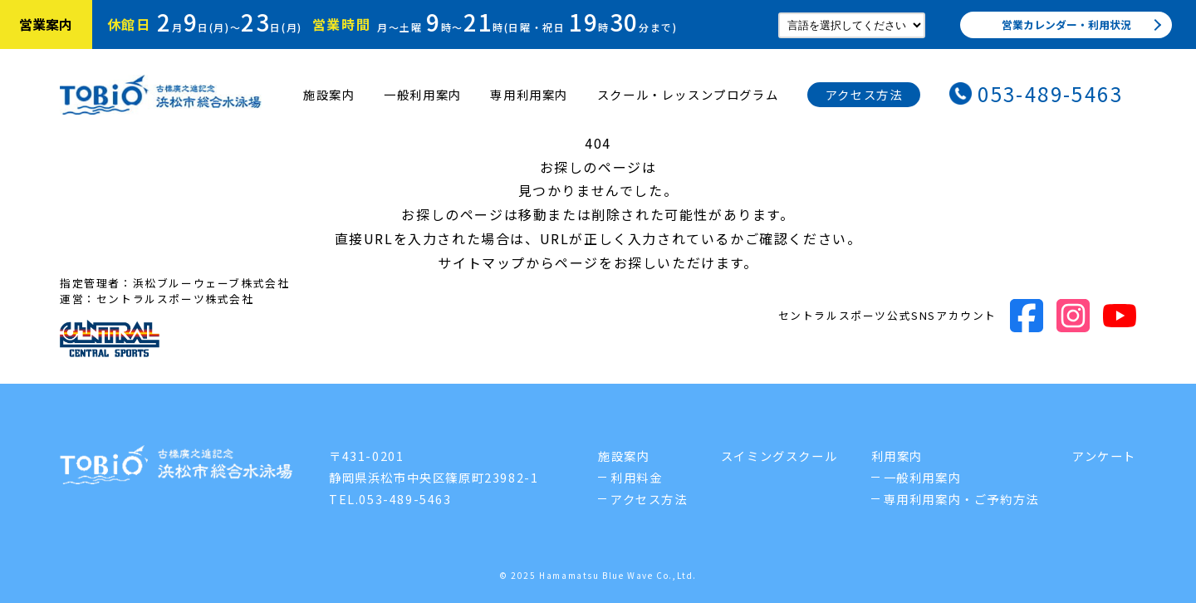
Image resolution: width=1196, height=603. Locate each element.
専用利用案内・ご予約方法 (961, 498)
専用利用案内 (529, 94)
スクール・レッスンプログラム (687, 94)
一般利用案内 (423, 94)
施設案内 (329, 94)
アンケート (1104, 455)
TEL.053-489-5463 (390, 498)
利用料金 (636, 477)
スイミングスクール (779, 455)
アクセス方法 (864, 94)
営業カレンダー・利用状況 (1066, 24)
